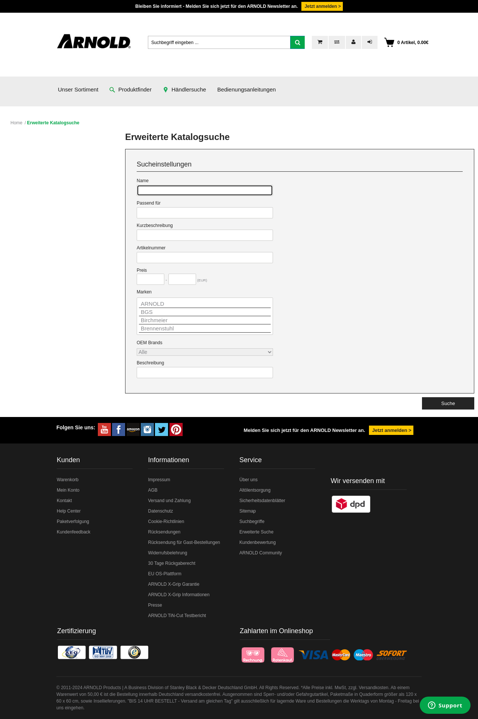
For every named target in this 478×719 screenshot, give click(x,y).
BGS (205, 312)
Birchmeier (205, 320)
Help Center (69, 511)
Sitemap (247, 511)
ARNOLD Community (260, 552)
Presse (155, 605)
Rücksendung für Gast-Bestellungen (184, 542)
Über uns (248, 479)
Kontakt (64, 500)
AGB (152, 490)
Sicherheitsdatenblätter (262, 500)
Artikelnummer (151, 247)
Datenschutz (160, 511)
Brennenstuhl (205, 328)
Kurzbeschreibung (155, 225)
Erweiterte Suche (256, 532)
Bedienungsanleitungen (246, 89)
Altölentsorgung (254, 490)
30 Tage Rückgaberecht (171, 563)
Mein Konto (68, 490)
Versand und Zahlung (169, 500)
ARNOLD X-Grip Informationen (178, 594)
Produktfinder (130, 89)
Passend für (149, 203)
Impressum (159, 479)
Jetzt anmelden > (322, 6)
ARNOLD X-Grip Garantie (173, 584)
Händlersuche (184, 89)
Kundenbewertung (257, 542)
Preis (142, 270)
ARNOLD (205, 304)
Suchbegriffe (251, 521)
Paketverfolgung (73, 521)
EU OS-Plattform (164, 573)
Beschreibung (150, 362)
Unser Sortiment (78, 89)
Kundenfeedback (73, 532)
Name (143, 180)
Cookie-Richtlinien (166, 521)
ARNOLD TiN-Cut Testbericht (177, 615)
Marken (144, 292)
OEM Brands (149, 342)
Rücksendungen (164, 532)
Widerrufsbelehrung (167, 552)
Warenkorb (67, 479)
